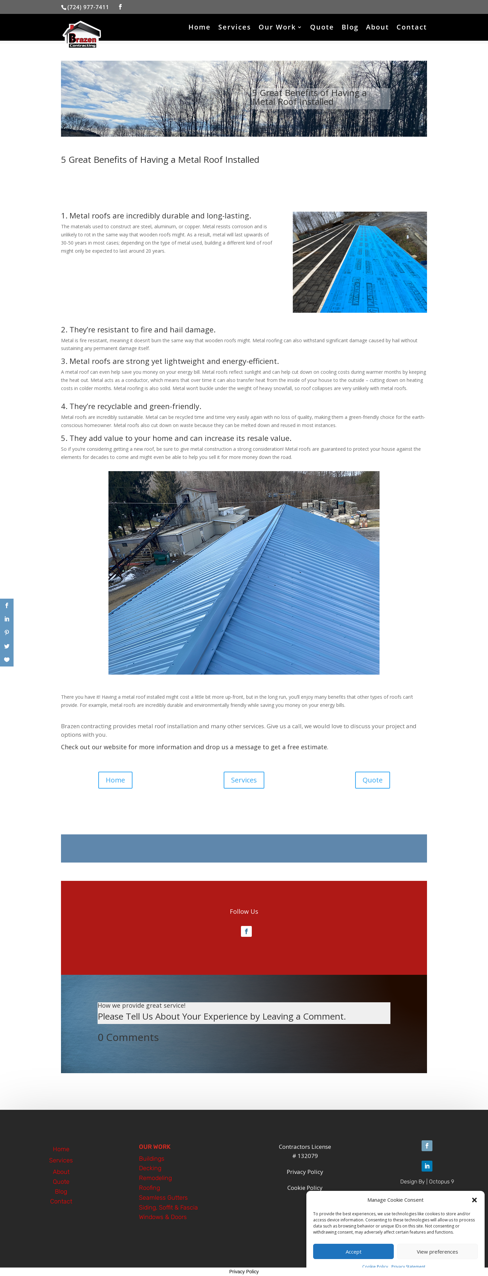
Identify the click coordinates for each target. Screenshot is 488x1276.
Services (234, 28)
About (377, 28)
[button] (474, 1200)
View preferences (437, 1251)
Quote (322, 28)
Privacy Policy (244, 1271)
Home (199, 28)
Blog (350, 28)
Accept (354, 1251)
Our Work (277, 28)
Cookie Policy (375, 1267)
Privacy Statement (408, 1267)
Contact (411, 28)
